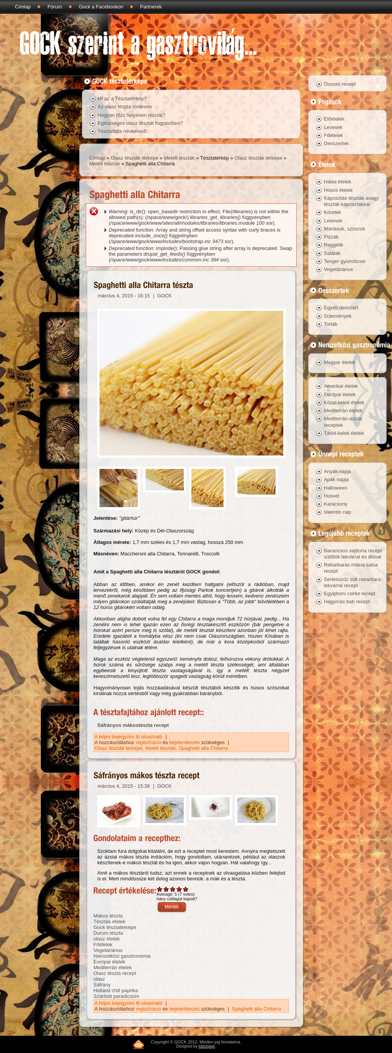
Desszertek (336, 143)
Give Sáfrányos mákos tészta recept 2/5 (166, 889)
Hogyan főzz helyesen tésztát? (131, 115)
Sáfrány (102, 985)
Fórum (54, 7)
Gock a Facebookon (101, 7)
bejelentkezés (184, 742)
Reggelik (333, 245)
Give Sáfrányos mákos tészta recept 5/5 (186, 889)
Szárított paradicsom (116, 996)
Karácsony (335, 504)
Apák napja (336, 479)
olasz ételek (106, 939)
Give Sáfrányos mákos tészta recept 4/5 (179, 889)
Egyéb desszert (341, 307)
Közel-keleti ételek (344, 402)
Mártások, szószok (344, 229)
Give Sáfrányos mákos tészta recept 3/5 (173, 889)
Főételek (103, 944)
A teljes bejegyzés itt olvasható (129, 737)
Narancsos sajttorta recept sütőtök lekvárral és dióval (353, 554)
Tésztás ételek (109, 921)
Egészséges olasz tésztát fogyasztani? (140, 123)
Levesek (333, 127)
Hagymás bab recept (347, 601)
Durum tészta (108, 933)
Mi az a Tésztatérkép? (122, 98)
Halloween (335, 488)
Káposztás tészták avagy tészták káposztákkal (351, 201)
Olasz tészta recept (114, 973)
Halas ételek (337, 181)
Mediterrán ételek (112, 967)
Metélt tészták (179, 158)
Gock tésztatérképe (114, 927)
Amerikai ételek (341, 386)
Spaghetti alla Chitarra (203, 748)
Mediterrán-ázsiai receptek (343, 422)
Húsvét (331, 496)
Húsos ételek (338, 190)
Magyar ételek (339, 362)
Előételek (334, 119)
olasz (99, 979)
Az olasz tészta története (125, 106)
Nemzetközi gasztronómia (122, 956)
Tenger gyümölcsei (344, 261)
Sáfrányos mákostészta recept (133, 725)
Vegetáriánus (107, 950)
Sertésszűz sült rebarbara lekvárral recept (352, 582)
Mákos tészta (108, 916)
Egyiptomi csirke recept (349, 593)
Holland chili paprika (115, 990)
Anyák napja (337, 471)
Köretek (332, 212)
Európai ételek (109, 962)
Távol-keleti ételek (344, 433)
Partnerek (151, 7)
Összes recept (340, 84)
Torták (330, 324)
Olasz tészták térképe (134, 158)
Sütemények (337, 316)
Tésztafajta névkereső (122, 131)
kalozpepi (207, 1046)
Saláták (332, 253)
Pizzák (331, 237)
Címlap (23, 7)
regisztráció (148, 742)
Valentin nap (337, 512)
